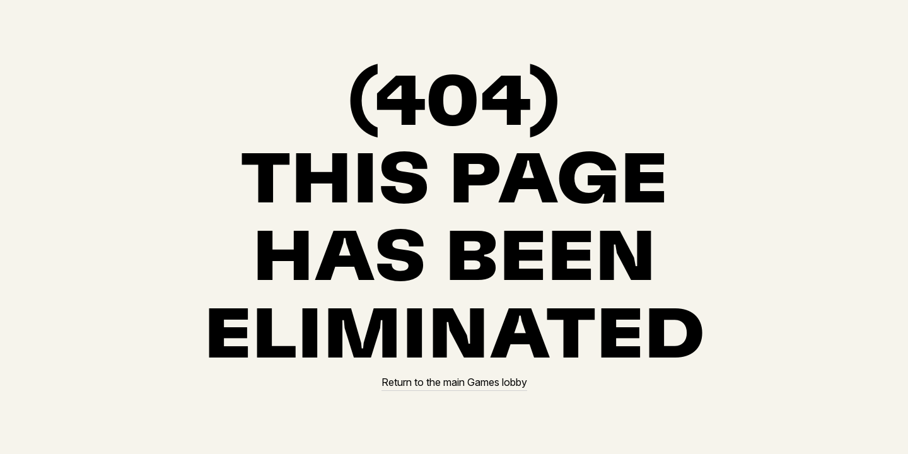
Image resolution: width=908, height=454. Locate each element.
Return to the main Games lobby (454, 382)
